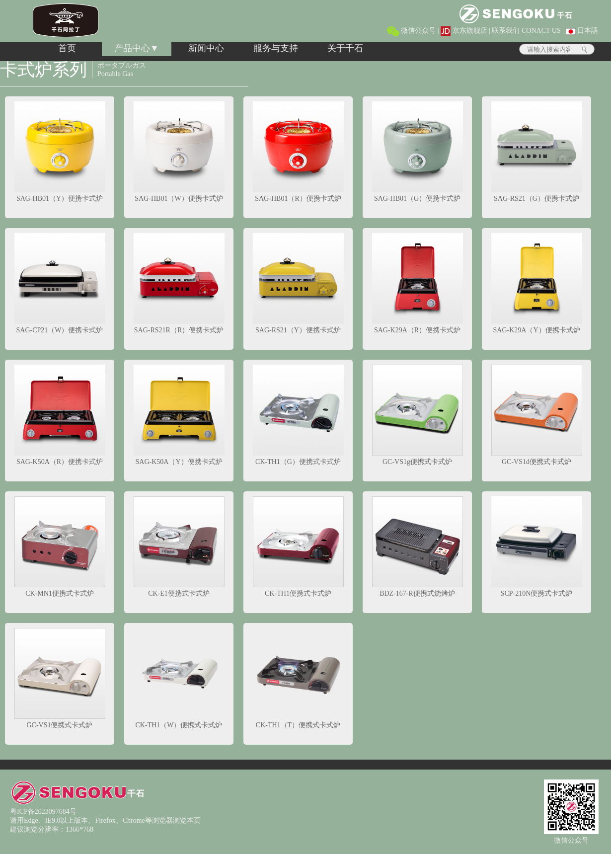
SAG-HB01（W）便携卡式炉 (179, 151)
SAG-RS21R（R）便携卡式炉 (179, 283)
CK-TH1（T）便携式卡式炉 (298, 678)
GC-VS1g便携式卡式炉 (417, 415)
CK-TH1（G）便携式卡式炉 (298, 415)
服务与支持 (275, 48)
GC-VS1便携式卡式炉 (59, 678)
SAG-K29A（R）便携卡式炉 (417, 283)
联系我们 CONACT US (526, 30)
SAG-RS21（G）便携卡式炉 (536, 151)
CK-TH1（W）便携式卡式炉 (179, 678)
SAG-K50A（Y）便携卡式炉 (179, 415)
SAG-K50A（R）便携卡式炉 (59, 415)
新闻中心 (206, 48)
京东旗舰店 (464, 30)
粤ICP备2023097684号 (43, 811)
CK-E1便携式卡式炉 (179, 546)
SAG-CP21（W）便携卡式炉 (59, 283)
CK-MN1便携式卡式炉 (59, 546)
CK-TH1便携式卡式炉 (298, 546)
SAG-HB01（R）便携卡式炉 (298, 151)
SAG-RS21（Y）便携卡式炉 (298, 283)
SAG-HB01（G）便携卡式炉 (417, 151)
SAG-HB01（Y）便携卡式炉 (59, 151)
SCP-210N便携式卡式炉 (536, 546)
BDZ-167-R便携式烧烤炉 (417, 546)
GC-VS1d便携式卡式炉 (536, 415)
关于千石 (345, 48)
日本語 (582, 30)
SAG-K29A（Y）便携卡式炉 (536, 283)
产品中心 (132, 48)
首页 (67, 48)
